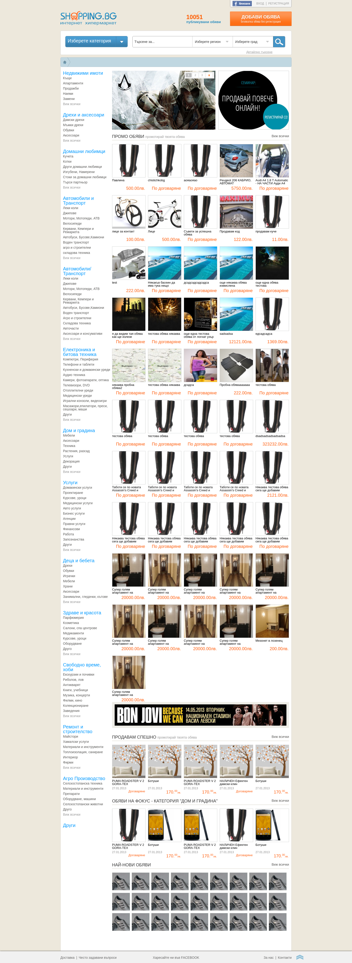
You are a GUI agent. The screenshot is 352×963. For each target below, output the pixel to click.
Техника (69, 446)
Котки (67, 161)
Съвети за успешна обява (197, 233)
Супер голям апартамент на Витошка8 (194, 591)
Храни (67, 586)
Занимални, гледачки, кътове (85, 597)
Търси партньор (75, 182)
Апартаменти (73, 83)
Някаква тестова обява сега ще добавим (272, 489)
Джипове (69, 213)
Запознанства (73, 539)
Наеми (68, 93)
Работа (68, 534)
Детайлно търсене (259, 52)
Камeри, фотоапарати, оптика (86, 380)
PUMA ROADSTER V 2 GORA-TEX (128, 782)
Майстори (70, 736)
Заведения (71, 711)
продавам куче (266, 231)
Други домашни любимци (82, 167)
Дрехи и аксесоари (83, 114)
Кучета (68, 156)
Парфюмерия (73, 618)
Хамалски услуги (76, 742)
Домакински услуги (77, 487)
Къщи (67, 78)
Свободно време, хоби (82, 667)
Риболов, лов (73, 680)
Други (67, 414)
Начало (65, 62)
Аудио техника (74, 375)
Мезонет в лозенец (269, 640)
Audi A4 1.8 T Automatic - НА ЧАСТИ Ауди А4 (272, 182)
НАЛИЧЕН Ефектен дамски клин (234, 782)
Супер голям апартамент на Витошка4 (158, 642)
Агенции (69, 519)
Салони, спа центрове (80, 628)
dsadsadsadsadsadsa (270, 436)
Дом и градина (79, 430)
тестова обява (266, 385)
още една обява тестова (267, 284)
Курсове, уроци (74, 498)
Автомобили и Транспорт (78, 201)
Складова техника (77, 323)
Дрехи (67, 565)
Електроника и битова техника (79, 352)
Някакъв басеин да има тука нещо (161, 284)
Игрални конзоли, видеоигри (85, 401)
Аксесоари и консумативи (82, 333)
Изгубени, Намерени (79, 172)
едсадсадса (264, 333)
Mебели (69, 435)
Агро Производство (84, 778)
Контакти (285, 957)
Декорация (71, 461)
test (114, 282)
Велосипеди (72, 223)
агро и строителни (77, 247)
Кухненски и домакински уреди (86, 370)
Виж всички (71, 104)
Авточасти (71, 328)
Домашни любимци (84, 151)
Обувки (68, 130)
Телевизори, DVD (76, 385)
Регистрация (278, 3)
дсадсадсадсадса (196, 282)
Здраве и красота (82, 612)
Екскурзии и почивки (78, 674)
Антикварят (71, 685)
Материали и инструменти (83, 747)
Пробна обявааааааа (235, 385)
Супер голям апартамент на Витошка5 (122, 642)
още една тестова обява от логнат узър (199, 335)
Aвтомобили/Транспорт (77, 271)
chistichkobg (156, 180)
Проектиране (73, 493)
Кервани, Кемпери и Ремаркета (78, 230)
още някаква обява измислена (233, 284)
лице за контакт (123, 231)
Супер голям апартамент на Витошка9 (158, 591)
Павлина (118, 180)
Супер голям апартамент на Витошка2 (230, 642)
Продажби (71, 88)
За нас (269, 957)
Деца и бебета (78, 560)
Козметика (71, 623)
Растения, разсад (76, 451)
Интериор (70, 757)
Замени (69, 99)
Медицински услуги (78, 503)
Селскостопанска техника (82, 783)
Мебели (69, 581)
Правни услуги (74, 524)
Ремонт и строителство (77, 729)
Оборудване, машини (79, 799)
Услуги (68, 456)
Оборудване (72, 643)
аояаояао (190, 180)
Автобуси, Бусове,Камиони (83, 237)
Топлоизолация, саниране (83, 752)
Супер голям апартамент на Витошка (122, 693)
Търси (279, 41)
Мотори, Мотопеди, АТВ (81, 218)
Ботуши (153, 781)
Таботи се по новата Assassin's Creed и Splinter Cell (126, 489)
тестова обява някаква (164, 333)
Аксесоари (71, 135)
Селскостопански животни (83, 804)
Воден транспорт (76, 242)
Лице (151, 231)
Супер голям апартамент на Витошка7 (230, 591)
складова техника (76, 253)
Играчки (69, 576)
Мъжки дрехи (73, 125)
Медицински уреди (77, 395)
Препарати (71, 794)
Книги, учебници (75, 690)
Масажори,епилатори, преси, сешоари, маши (85, 407)
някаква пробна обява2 (123, 386)
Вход (260, 3)
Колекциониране (75, 705)
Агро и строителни (77, 318)
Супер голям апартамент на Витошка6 (266, 591)
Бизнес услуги (74, 513)
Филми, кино (72, 700)
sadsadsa (226, 333)
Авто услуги (72, 508)
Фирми (68, 762)
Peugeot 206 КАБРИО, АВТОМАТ (235, 182)
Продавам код (230, 231)
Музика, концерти (76, 695)
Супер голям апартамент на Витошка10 (122, 591)
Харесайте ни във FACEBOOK (176, 957)
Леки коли (70, 208)
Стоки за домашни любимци (84, 177)
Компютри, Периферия (80, 359)
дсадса (189, 385)
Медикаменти (73, 633)
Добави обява (261, 19)
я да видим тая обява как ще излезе (127, 335)
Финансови (71, 529)
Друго (67, 649)
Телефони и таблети (78, 364)
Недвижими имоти (83, 73)
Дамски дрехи (73, 120)
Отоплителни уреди (78, 390)
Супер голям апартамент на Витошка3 (194, 642)
